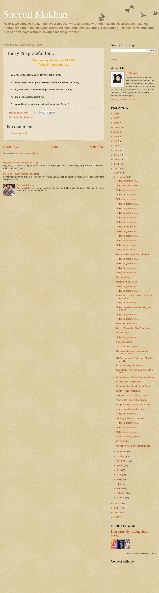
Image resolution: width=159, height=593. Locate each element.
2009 (117, 173)
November (122, 451)
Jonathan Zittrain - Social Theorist (132, 395)
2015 (117, 145)
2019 (117, 132)
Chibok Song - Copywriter (128, 381)
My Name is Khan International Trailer (21, 174)
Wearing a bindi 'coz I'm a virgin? (131, 418)
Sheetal (133, 73)
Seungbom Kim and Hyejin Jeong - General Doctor (132, 352)
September (122, 461)
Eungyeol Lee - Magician (128, 391)
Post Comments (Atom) (27, 153)
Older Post (97, 146)
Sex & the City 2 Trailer (127, 185)
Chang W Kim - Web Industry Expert (133, 386)
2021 (117, 127)
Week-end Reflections (126, 323)
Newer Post (11, 146)
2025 (117, 118)
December (122, 177)
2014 (117, 150)
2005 (117, 517)
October (121, 456)
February (121, 493)
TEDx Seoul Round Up (127, 346)
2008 (117, 503)
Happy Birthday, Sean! (126, 282)
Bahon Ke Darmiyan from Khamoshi (133, 254)
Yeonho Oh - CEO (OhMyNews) (131, 400)
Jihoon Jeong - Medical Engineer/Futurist (135, 377)
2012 (117, 159)
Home (54, 146)
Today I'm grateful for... (127, 181)
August (120, 465)
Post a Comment (19, 133)
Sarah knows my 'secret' (127, 436)
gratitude (18, 117)
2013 (117, 155)
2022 (117, 123)
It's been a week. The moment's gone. (134, 446)
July (119, 470)
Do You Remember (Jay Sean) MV (132, 328)
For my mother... (124, 277)
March (120, 488)
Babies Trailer (122, 332)
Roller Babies (122, 441)
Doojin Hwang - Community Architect (133, 404)
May (119, 479)
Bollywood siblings (25, 185)
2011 (117, 164)
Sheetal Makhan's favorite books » (141, 553)
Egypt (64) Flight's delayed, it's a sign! (21, 162)
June (119, 474)
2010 (117, 168)
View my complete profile (123, 99)
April (119, 484)
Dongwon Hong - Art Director (130, 365)
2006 (117, 512)
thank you (28, 117)
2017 (117, 136)
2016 (117, 141)
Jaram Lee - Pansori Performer (131, 409)
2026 (117, 113)
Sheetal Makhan (35, 14)
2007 (117, 508)
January (121, 497)
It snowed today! (124, 342)
